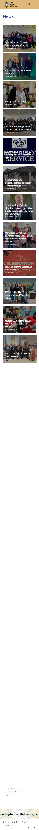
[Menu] (33, 4)
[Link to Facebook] (34, 827)
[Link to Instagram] (31, 827)
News (8, 16)
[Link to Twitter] (28, 827)
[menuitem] (28, 4)
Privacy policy (8, 825)
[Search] (28, 4)
